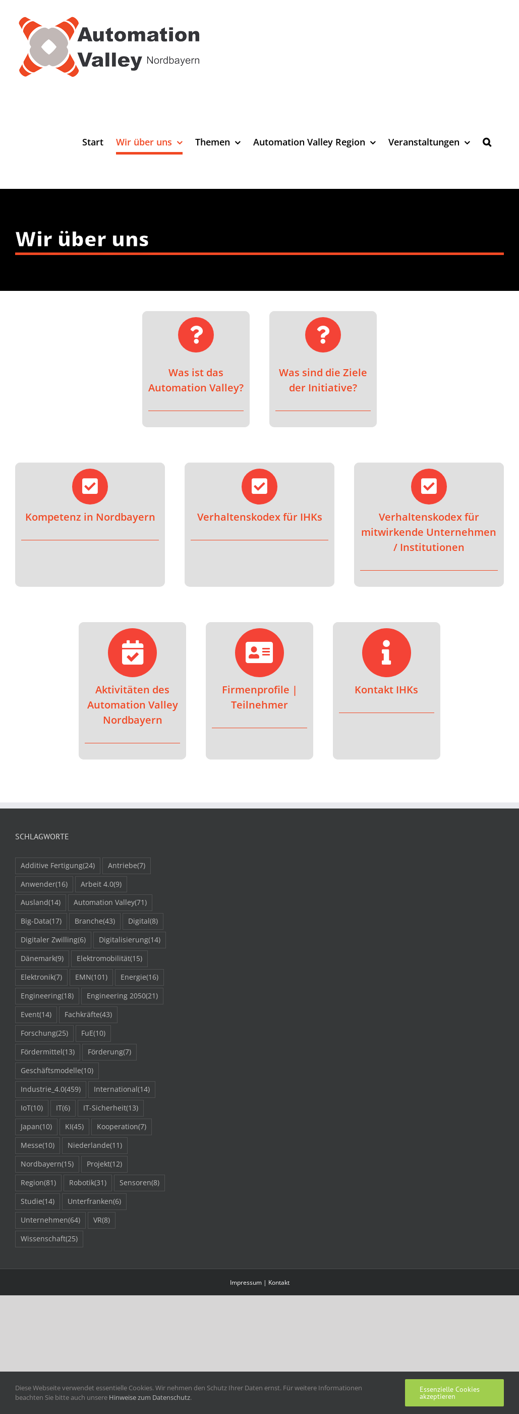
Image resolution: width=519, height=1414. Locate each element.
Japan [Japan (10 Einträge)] (36, 1127)
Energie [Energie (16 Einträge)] (139, 977)
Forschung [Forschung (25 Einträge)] (44, 1033)
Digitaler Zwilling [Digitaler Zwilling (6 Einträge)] (53, 940)
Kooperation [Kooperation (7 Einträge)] (121, 1127)
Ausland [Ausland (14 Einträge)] (41, 903)
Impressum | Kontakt (260, 1282)
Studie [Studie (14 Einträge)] (37, 1201)
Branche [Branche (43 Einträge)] (95, 921)
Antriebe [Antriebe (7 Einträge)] (126, 866)
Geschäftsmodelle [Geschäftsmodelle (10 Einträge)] (57, 1071)
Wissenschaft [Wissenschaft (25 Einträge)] (49, 1239)
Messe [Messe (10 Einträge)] (37, 1145)
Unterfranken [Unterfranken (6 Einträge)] (94, 1201)
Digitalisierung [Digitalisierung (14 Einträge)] (129, 940)
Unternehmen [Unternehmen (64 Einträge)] (50, 1220)
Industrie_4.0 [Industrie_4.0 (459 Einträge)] (51, 1089)
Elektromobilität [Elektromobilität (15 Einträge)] (109, 959)
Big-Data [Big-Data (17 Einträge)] (41, 921)
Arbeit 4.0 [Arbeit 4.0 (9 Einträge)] (101, 884)
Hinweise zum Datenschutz (149, 1397)
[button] (487, 141)
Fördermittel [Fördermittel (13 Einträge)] (48, 1052)
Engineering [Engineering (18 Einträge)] (47, 996)
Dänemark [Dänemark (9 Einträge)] (42, 959)
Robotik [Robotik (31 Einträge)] (87, 1183)
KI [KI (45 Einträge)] (74, 1127)
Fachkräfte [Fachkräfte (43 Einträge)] (88, 1015)
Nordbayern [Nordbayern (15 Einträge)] (47, 1164)
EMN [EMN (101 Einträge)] (91, 977)
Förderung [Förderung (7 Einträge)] (109, 1052)
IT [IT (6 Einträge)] (63, 1108)
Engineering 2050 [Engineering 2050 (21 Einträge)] (122, 996)
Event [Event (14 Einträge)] (36, 1015)
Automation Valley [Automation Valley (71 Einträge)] (110, 903)
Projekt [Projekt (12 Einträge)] (104, 1164)
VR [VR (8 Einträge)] (101, 1220)
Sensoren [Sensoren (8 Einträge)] (139, 1183)
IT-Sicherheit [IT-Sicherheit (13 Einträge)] (110, 1108)
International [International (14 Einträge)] (122, 1089)
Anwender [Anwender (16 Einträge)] (44, 884)
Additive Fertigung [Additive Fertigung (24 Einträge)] (58, 866)
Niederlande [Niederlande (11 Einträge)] (95, 1145)
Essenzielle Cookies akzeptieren (450, 1393)
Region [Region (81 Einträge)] (38, 1183)
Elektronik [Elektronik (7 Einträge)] (41, 977)
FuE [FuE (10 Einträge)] (93, 1033)
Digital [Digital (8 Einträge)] (143, 921)
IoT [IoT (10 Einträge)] (32, 1108)
